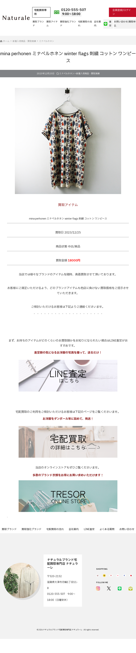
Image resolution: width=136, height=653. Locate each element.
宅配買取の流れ (85, 23)
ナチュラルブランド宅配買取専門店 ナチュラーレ (63, 629)
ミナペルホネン (66, 73)
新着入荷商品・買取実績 (88, 73)
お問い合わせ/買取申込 (125, 23)
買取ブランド (38, 23)
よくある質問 (107, 529)
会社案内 (97, 23)
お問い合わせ (126, 529)
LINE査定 (89, 529)
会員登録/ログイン (121, 12)
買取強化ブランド (68, 23)
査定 (107, 23)
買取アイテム (52, 23)
